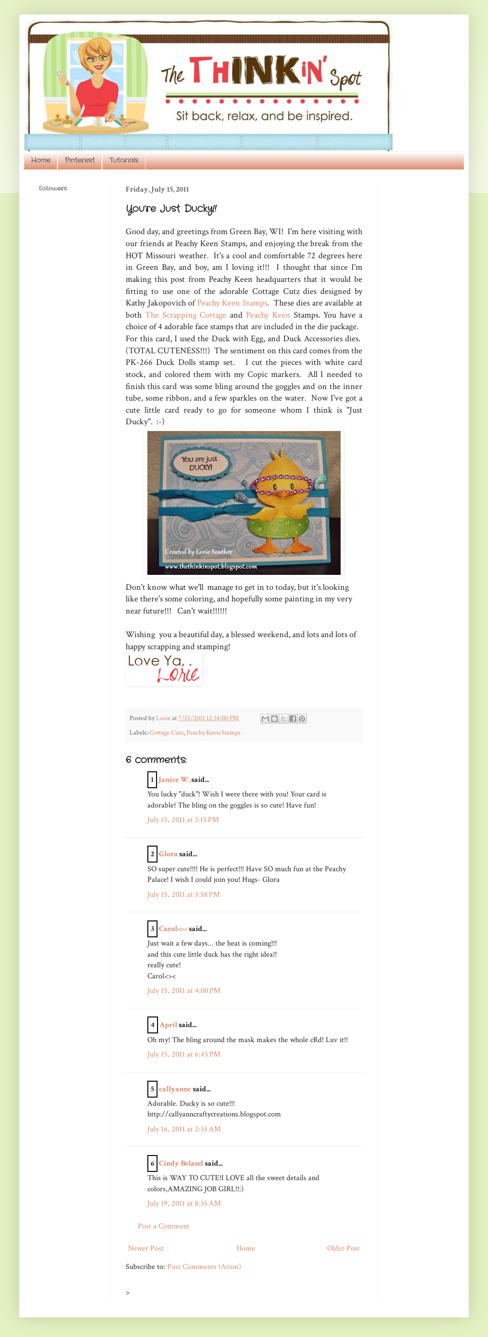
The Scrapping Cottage (186, 314)
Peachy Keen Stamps (232, 302)
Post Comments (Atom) (204, 1267)
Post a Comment (163, 1226)
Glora (168, 854)
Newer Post (146, 1248)
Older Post (343, 1248)
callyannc (175, 1089)
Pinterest (80, 160)
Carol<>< (173, 929)
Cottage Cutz (166, 732)
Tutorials (123, 160)
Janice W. (174, 780)
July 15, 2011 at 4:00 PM (183, 991)
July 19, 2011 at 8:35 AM (184, 1203)
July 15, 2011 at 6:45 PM (183, 1054)
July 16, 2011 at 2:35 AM (184, 1129)
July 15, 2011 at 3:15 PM (183, 820)
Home (40, 160)
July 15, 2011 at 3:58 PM (183, 895)
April (168, 1025)
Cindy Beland (181, 1163)
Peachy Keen (268, 314)
